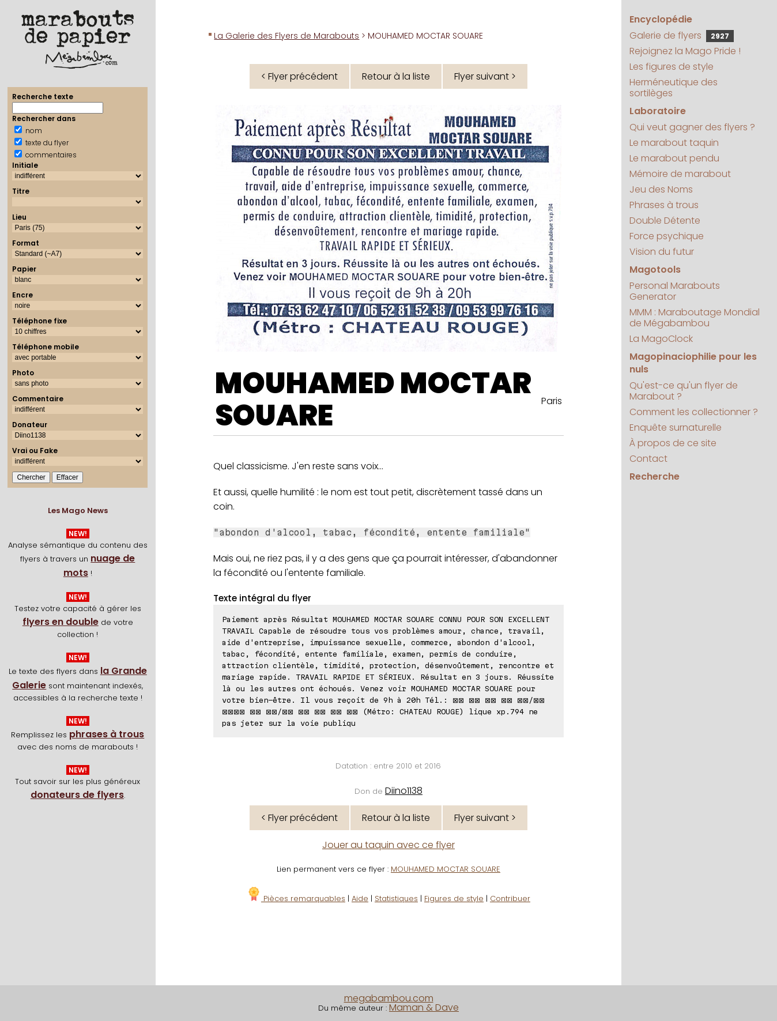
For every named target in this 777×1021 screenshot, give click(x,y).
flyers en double (60, 621)
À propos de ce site (672, 443)
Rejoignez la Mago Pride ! (685, 51)
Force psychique (666, 236)
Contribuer (510, 898)
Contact (648, 458)
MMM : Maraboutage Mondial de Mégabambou (694, 318)
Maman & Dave (424, 1007)
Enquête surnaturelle (675, 427)
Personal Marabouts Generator (674, 291)
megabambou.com (388, 998)
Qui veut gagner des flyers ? (692, 127)
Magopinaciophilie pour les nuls (693, 363)
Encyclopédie (660, 19)
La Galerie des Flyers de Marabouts (286, 36)
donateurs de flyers (77, 794)
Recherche (654, 476)
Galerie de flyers (681, 35)
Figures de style (454, 898)
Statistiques (396, 898)
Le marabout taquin (674, 142)
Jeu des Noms (661, 189)
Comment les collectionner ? (693, 412)
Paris (551, 401)
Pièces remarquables (296, 898)
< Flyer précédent (299, 76)
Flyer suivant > (485, 76)
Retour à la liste (396, 76)
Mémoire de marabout (680, 173)
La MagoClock (661, 338)
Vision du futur (661, 251)
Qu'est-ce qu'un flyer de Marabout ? (683, 391)
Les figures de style (671, 66)
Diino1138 (404, 790)
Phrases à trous (664, 205)
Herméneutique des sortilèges (673, 88)
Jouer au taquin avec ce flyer (388, 845)
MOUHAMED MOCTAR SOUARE (373, 399)
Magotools (655, 269)
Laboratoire (657, 111)
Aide (360, 898)
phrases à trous (106, 734)
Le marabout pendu (674, 158)
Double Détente (664, 220)
